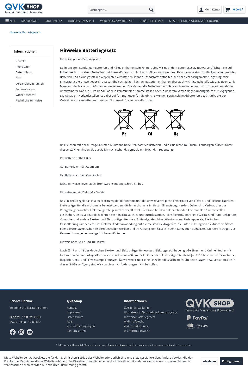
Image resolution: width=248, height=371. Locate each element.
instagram (21, 332)
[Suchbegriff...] (122, 10)
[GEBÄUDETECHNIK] (151, 20)
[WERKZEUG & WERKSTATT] (117, 20)
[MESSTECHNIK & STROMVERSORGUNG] (194, 20)
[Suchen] (151, 10)
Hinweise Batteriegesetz (139, 317)
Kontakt (21, 61)
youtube (30, 332)
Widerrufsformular (136, 326)
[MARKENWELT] (30, 20)
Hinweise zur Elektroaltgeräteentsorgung (150, 312)
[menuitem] (122, 10)
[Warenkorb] (234, 10)
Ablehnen (209, 361)
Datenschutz (24, 72)
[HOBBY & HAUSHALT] (81, 20)
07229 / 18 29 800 (25, 317)
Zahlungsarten (25, 89)
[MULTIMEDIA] (54, 20)
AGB (18, 78)
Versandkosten (116, 345)
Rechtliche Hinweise (29, 100)
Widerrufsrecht (25, 95)
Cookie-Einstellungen (137, 307)
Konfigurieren (231, 361)
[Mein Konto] (209, 10)
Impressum (23, 66)
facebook (13, 332)
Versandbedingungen (30, 83)
